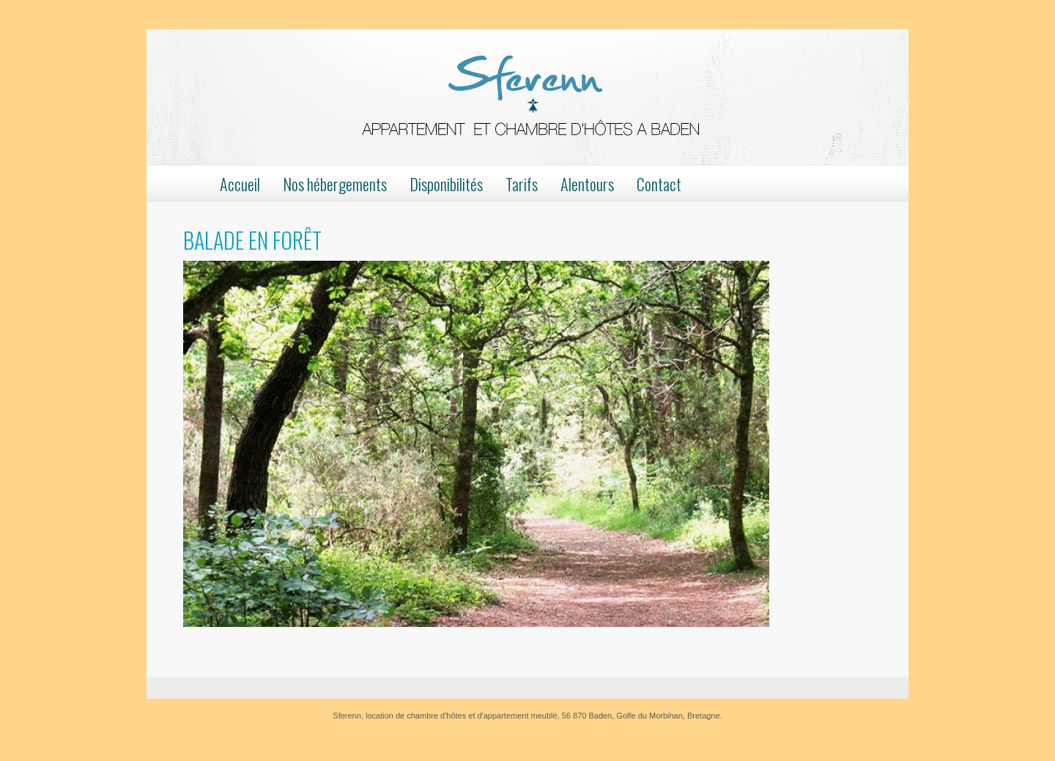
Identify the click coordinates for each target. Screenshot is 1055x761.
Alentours (587, 184)
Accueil (240, 184)
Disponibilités (446, 184)
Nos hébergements (335, 184)
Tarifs (522, 184)
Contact (659, 184)
